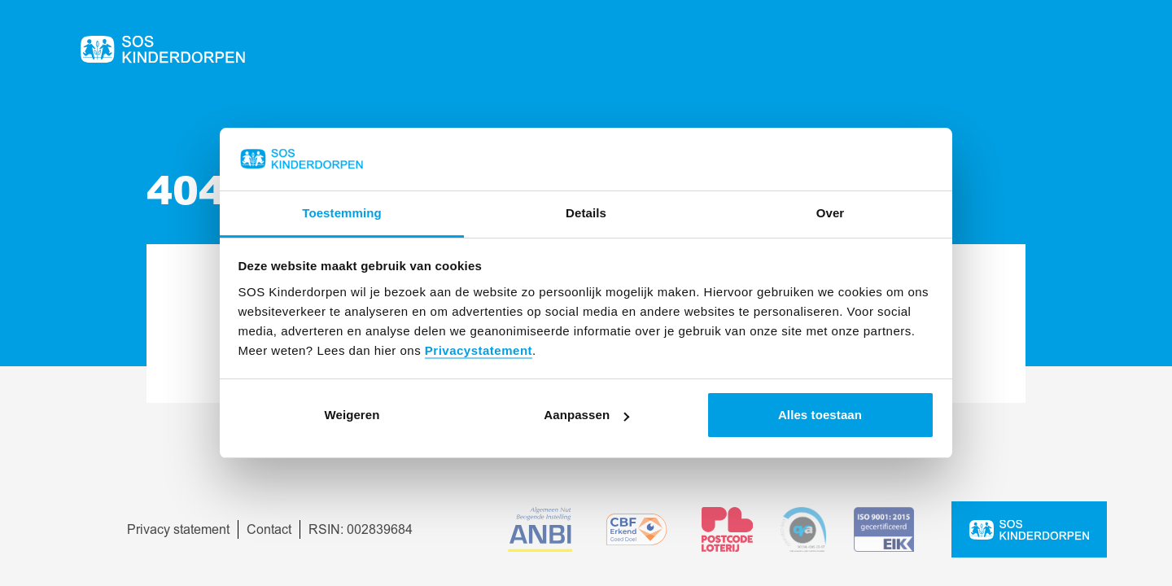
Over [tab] (830, 213)
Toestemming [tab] (342, 213)
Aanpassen (586, 415)
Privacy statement (178, 530)
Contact (269, 530)
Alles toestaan (820, 415)
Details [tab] (586, 213)
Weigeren (351, 415)
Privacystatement (478, 350)
